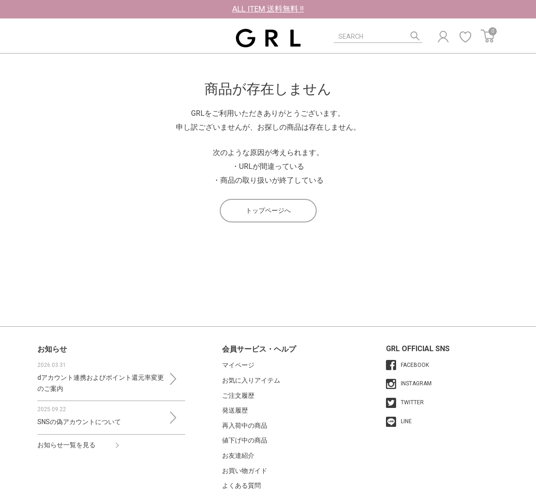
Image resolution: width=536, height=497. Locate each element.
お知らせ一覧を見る (66, 445)
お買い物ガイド (244, 470)
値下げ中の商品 (244, 440)
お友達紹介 (238, 455)
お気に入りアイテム (251, 380)
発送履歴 (235, 410)
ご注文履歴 (238, 395)
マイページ (238, 365)
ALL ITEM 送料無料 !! (268, 8)
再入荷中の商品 (244, 425)
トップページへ (268, 210)
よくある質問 (241, 485)
